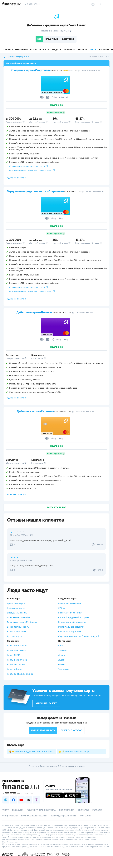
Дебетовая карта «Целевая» (35, 312)
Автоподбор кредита (43, 730)
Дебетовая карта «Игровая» (35, 411)
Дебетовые (68, 39)
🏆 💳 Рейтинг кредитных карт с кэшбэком (30, 751)
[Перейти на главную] (11, 4)
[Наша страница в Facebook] (13, 799)
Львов (61, 659)
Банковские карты (47, 766)
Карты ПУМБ (13, 655)
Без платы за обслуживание (72, 622)
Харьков (62, 650)
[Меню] (107, 4)
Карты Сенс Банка (16, 650)
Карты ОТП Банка (16, 664)
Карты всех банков (56, 507)
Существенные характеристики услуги (28, 166)
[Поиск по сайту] (100, 4)
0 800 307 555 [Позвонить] (32, 4)
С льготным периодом (69, 631)
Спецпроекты (10, 816)
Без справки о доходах (69, 603)
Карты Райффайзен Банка (20, 673)
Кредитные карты (16, 603)
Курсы (33, 50)
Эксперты (83, 810)
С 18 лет (62, 608)
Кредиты (57, 50)
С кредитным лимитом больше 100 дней (78, 636)
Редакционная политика (41, 810)
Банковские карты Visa (18, 617)
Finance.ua (33, 766)
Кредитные (51, 39)
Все (39, 39)
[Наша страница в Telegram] (5, 799)
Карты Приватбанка (17, 645)
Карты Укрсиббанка (17, 659)
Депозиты (69, 50)
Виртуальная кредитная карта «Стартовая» (35, 191)
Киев (60, 645)
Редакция (17, 810)
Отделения (21, 50)
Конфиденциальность (64, 816)
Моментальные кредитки (71, 626)
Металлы (104, 50)
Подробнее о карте (16, 178)
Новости (44, 50)
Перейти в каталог (71, 730)
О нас (5, 810)
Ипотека (82, 50)
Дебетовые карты (16, 608)
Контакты (85, 816)
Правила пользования (34, 816)
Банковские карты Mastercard (22, 622)
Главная (8, 50)
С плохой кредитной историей (73, 617)
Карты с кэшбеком (16, 631)
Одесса (61, 664)
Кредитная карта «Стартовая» (30, 70)
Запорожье (64, 669)
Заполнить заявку (46, 703)
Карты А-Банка (14, 669)
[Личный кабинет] (93, 4)
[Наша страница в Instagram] (36, 799)
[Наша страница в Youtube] (21, 799)
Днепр (61, 655)
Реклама (97, 810)
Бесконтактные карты (18, 626)
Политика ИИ (66, 810)
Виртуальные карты (17, 612)
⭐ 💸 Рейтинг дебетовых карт (74, 751)
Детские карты (14, 636)
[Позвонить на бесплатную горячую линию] (21, 793)
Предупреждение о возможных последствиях (32, 170)
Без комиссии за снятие (70, 612)
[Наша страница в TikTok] (28, 799)
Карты (93, 50)
